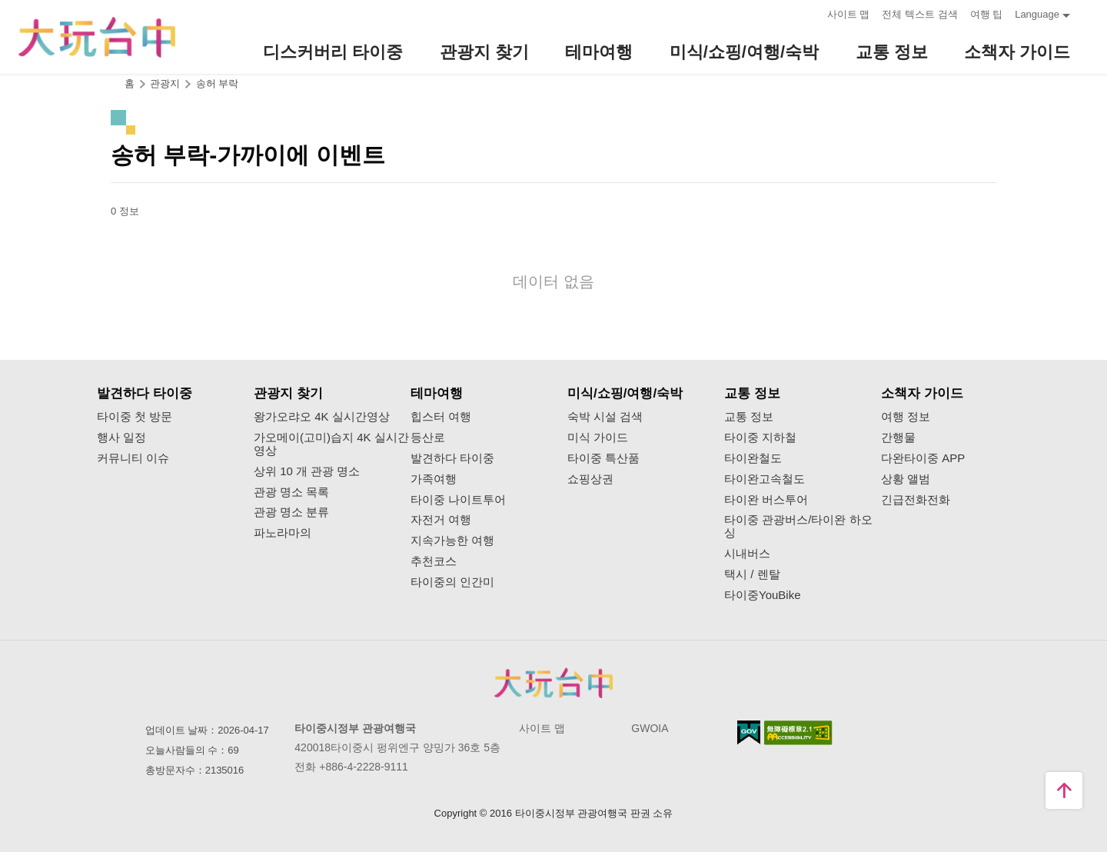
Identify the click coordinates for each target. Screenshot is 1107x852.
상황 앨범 (905, 479)
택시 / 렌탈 (752, 574)
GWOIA (649, 728)
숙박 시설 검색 (605, 417)
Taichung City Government (553, 682)
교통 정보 (748, 417)
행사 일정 (121, 437)
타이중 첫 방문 (134, 417)
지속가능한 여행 (452, 540)
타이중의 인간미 (452, 582)
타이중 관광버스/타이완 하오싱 (798, 526)
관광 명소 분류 (291, 512)
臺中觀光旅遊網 (96, 37)
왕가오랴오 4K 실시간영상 (322, 417)
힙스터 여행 (441, 417)
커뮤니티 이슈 (133, 458)
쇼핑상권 (590, 479)
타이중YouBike (762, 595)
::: (810, 12)
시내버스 (747, 553)
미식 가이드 (597, 437)
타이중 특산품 (603, 458)
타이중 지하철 (760, 437)
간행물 (898, 437)
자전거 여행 (441, 520)
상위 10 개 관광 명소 (307, 471)
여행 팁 (986, 14)
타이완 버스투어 (766, 500)
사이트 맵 (848, 14)
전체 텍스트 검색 (919, 14)
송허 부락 (217, 83)
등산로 (428, 437)
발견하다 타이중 (452, 458)
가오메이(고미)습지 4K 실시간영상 (331, 444)
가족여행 (434, 479)
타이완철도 (753, 458)
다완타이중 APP (923, 458)
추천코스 (434, 561)
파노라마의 (282, 533)
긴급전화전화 (915, 500)
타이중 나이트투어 (458, 500)
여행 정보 (905, 417)
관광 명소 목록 (291, 492)
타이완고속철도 (764, 479)
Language (1037, 14)
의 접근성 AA (798, 733)
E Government (748, 732)
